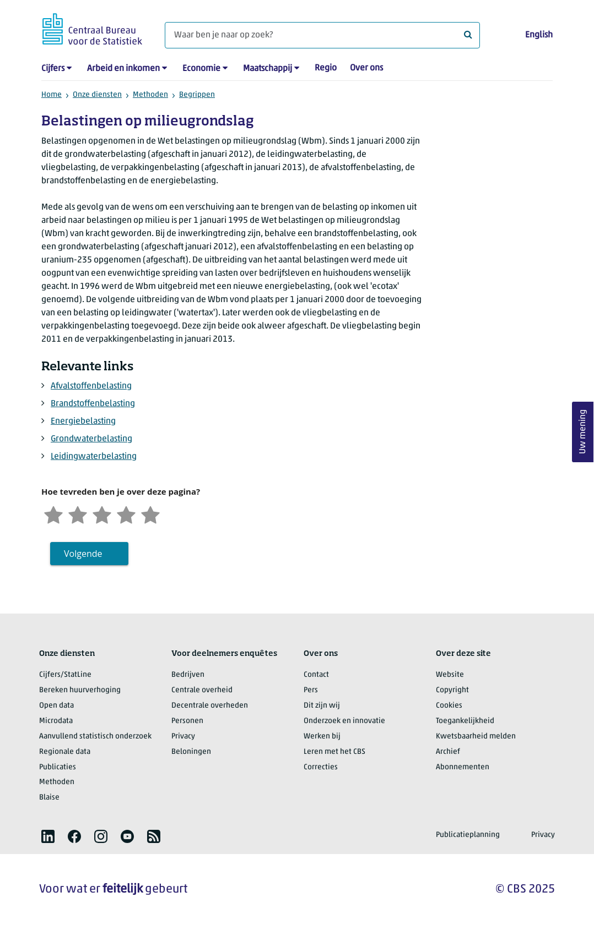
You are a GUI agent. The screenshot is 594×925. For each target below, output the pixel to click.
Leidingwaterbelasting (94, 456)
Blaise (49, 797)
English (539, 35)
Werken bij (322, 736)
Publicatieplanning (468, 835)
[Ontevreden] (78, 513)
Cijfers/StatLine (65, 674)
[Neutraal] (102, 513)
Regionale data (64, 752)
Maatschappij (267, 68)
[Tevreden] (126, 513)
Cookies (449, 705)
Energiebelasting (83, 421)
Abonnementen (462, 767)
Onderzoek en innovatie (344, 721)
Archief (448, 752)
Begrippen (197, 94)
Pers (311, 690)
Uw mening (583, 431)
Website (450, 674)
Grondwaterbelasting (91, 439)
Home (51, 94)
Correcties (321, 767)
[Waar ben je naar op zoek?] (322, 35)
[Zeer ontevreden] (53, 513)
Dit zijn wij (322, 705)
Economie (201, 68)
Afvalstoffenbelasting (91, 386)
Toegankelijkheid (465, 721)
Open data (56, 705)
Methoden (150, 94)
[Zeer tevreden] (150, 513)
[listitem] (48, 836)
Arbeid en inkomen (123, 68)
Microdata (56, 721)
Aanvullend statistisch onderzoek (95, 736)
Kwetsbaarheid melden (476, 736)
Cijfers (52, 68)
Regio (326, 68)
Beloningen (191, 752)
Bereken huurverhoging (80, 690)
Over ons (366, 68)
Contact (316, 674)
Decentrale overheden (209, 705)
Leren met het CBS (334, 752)
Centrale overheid (202, 690)
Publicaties (57, 767)
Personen (187, 721)
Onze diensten (97, 94)
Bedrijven (187, 674)
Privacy (183, 736)
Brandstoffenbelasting (93, 403)
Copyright (452, 690)
